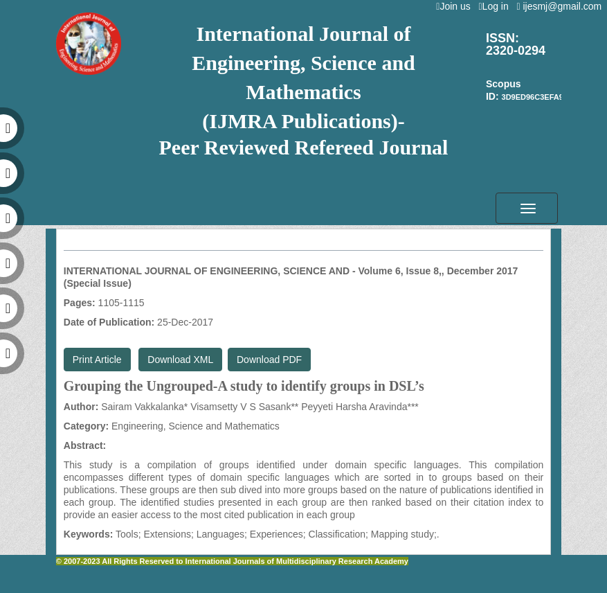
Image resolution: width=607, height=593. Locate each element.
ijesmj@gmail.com (561, 6)
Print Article (97, 359)
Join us (455, 6)
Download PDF (269, 359)
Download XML (180, 359)
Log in (496, 6)
